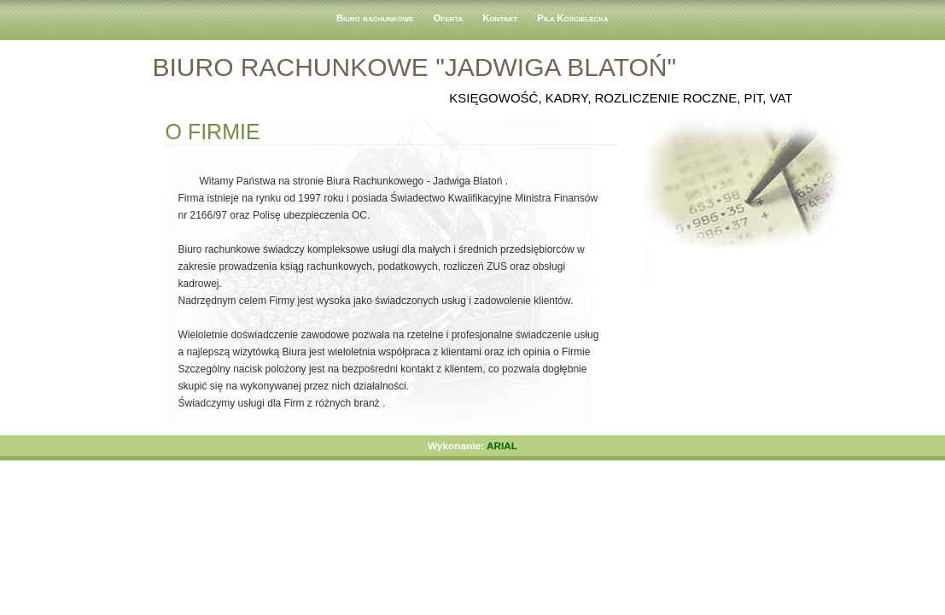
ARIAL (502, 446)
